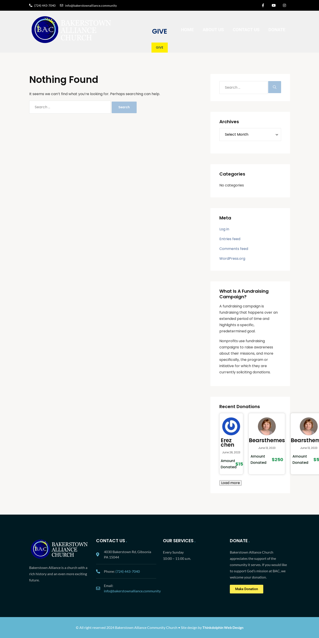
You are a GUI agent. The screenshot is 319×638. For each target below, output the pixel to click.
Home (187, 29)
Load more (230, 482)
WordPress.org (232, 258)
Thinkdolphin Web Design (222, 627)
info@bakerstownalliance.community (132, 591)
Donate (276, 29)
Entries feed (229, 238)
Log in (224, 229)
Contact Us (246, 29)
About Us (213, 29)
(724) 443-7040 (127, 571)
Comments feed (233, 248)
